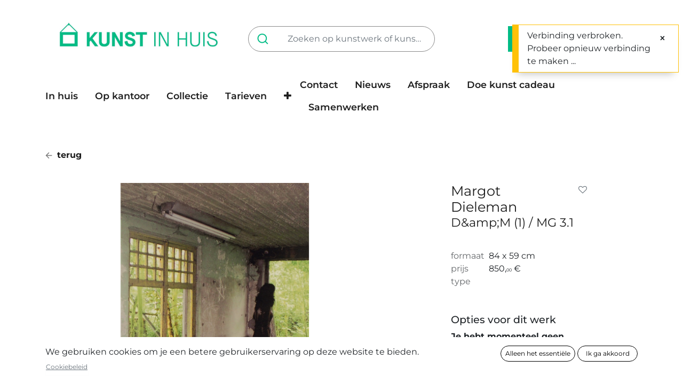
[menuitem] (65, 96)
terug (63, 155)
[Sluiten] (662, 38)
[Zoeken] (265, 39)
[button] (287, 96)
